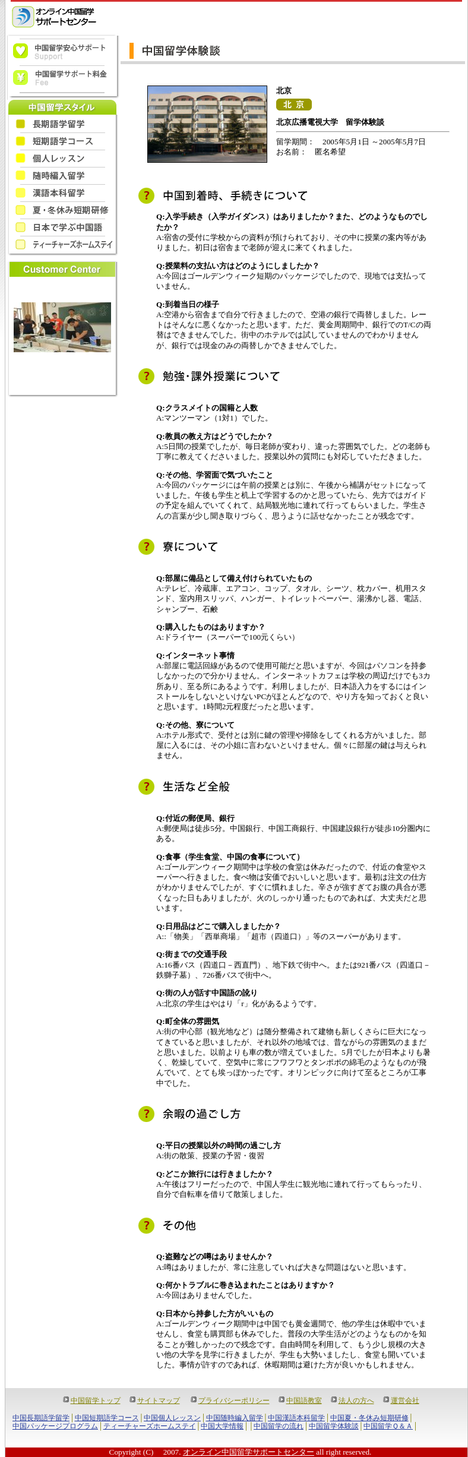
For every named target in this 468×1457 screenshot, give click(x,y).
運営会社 (405, 1400)
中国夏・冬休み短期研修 (369, 1418)
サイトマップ (158, 1400)
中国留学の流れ (278, 1426)
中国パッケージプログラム (55, 1426)
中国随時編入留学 (234, 1418)
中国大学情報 (222, 1426)
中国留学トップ (96, 1400)
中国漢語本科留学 (296, 1418)
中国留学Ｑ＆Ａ (388, 1426)
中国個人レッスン (172, 1418)
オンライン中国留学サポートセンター (248, 1451)
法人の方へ (356, 1400)
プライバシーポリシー (234, 1400)
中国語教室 (304, 1400)
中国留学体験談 (334, 1426)
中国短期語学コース (107, 1418)
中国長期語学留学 (40, 1418)
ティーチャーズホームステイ (149, 1426)
